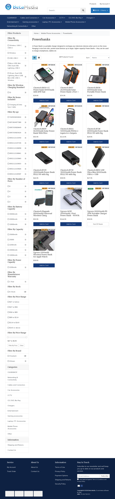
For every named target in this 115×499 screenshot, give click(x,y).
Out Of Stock (98, 224)
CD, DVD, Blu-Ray (75, 18)
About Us (34, 467)
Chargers (89, 18)
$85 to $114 (13, 317)
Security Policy (60, 484)
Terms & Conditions (98, 479)
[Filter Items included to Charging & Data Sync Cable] (17, 106)
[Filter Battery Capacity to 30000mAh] (17, 214)
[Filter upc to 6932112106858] (17, 148)
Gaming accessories (30, 22)
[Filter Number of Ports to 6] (17, 186)
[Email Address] (88, 476)
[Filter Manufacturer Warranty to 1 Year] (17, 281)
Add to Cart (44, 100)
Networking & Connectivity (17, 26)
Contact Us (12, 450)
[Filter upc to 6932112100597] (17, 174)
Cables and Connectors (29, 18)
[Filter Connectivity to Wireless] (17, 53)
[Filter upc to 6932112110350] (17, 137)
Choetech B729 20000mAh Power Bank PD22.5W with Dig (44, 172)
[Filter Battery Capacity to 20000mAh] (17, 219)
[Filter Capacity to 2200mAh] (17, 244)
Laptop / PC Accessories (51, 22)
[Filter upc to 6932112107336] (17, 143)
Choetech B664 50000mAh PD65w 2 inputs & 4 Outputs (69, 131)
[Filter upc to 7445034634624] (17, 117)
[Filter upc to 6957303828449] (17, 127)
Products (93, 4)
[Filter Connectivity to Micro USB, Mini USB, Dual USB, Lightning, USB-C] (17, 66)
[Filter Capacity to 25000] (17, 239)
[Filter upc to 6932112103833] (17, 163)
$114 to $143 (13, 323)
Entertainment (12, 22)
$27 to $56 (13, 307)
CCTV (61, 18)
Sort (87, 58)
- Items (99, 10)
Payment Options (61, 475)
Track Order (11, 471)
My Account (11, 467)
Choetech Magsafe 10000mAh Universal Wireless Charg (42, 213)
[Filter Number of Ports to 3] (17, 196)
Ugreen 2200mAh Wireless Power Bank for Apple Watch (42, 254)
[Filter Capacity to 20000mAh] (17, 250)
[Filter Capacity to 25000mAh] (17, 234)
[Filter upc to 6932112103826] (17, 169)
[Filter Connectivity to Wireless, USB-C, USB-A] (17, 46)
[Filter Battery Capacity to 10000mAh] (17, 224)
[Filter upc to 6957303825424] (17, 132)
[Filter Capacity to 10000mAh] (17, 255)
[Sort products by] (100, 58)
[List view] (39, 58)
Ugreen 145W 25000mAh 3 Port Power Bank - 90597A (69, 213)
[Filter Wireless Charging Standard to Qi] (17, 92)
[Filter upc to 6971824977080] (17, 122)
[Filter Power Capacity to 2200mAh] (17, 267)
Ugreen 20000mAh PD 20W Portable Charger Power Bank (97, 213)
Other (34, 26)
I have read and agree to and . (91, 480)
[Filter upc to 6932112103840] (17, 158)
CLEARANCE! (12, 18)
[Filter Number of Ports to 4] (17, 191)
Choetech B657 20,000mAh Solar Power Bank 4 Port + (69, 90)
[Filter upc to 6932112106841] (17, 153)
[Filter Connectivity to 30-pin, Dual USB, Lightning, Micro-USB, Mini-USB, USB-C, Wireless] (17, 77)
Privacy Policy (60, 471)
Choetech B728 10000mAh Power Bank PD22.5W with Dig (97, 131)
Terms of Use (60, 467)
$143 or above (14, 328)
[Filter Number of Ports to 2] (17, 201)
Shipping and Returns (16, 445)
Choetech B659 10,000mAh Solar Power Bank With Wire (44, 131)
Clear (21, 345)
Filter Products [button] (14, 33)
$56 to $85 (13, 312)
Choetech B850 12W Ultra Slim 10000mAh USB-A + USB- (96, 172)
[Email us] (79, 485)
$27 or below (13, 302)
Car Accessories (48, 18)
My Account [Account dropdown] (104, 4)
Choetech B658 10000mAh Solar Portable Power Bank (96, 90)
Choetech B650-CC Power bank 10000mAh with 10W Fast (43, 90)
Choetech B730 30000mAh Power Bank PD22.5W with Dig (71, 172)
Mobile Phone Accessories (74, 22)
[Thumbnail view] (34, 58)
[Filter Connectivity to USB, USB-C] (17, 58)
